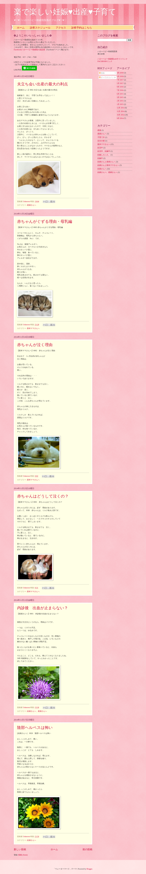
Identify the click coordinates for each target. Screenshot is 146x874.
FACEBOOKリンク (104, 61)
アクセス (61, 27)
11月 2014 (120, 111)
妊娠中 (100, 158)
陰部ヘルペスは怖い (35, 727)
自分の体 (101, 141)
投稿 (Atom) (23, 855)
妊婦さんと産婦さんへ (106, 162)
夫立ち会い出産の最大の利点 (42, 84)
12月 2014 (120, 108)
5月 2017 (120, 83)
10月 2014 (120, 115)
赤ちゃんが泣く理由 (35, 345)
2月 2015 (120, 101)
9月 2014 (120, 118)
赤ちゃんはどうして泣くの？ (43, 496)
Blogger (89, 869)
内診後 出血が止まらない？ (42, 608)
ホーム (21, 27)
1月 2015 (120, 104)
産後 (99, 130)
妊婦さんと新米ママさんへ (108, 165)
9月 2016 (120, 87)
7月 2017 (120, 80)
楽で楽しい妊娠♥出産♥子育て (65, 12)
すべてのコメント (107, 77)
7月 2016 (120, 90)
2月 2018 (120, 76)
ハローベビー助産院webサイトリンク (112, 59)
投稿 (102, 73)
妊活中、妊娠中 (103, 151)
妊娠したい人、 (103, 155)
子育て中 (101, 137)
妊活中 (100, 148)
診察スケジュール (40, 27)
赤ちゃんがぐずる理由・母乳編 (44, 221)
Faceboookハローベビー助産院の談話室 (29, 50)
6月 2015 (120, 94)
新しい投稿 (20, 849)
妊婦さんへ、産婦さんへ (37, 711)
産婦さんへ (31, 205)
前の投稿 (87, 849)
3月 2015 (120, 97)
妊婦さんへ (31, 840)
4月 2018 (120, 73)
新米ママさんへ (33, 328)
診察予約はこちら (81, 27)
